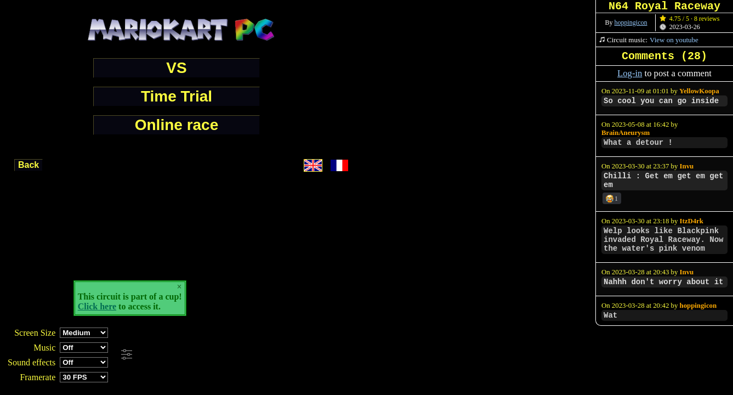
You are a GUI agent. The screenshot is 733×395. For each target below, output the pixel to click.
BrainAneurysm (625, 133)
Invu (687, 166)
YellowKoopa (699, 91)
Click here (97, 306)
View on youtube (674, 40)
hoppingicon (631, 22)
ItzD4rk (691, 221)
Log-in (629, 73)
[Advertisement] (298, 354)
